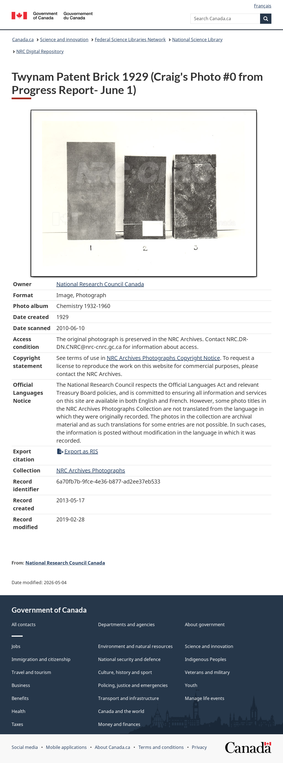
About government (205, 624)
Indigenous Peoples (205, 659)
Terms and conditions (161, 747)
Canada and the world (121, 711)
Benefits (20, 698)
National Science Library (197, 39)
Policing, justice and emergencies (133, 685)
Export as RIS (77, 451)
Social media (25, 747)
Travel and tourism (31, 672)
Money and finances (119, 724)
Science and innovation (64, 39)
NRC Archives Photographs (90, 470)
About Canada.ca (112, 747)
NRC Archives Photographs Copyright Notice (163, 358)
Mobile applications (66, 747)
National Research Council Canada (100, 284)
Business (21, 685)
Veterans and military (207, 672)
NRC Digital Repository (40, 51)
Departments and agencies (126, 624)
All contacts (24, 624)
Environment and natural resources (135, 646)
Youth (191, 685)
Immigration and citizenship (41, 659)
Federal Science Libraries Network (130, 39)
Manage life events (204, 698)
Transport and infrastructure (128, 698)
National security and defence (129, 659)
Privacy (199, 747)
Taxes (17, 724)
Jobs (16, 646)
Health (18, 711)
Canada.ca (23, 39)
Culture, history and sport (125, 672)
